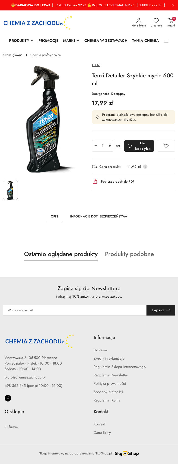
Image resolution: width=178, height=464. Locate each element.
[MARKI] (71, 41)
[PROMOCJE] (48, 41)
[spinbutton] (102, 145)
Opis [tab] (54, 216)
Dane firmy (102, 432)
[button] (166, 41)
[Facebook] (8, 398)
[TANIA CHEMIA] (145, 41)
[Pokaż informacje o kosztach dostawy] (145, 166)
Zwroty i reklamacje (109, 358)
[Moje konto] (139, 22)
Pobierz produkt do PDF (113, 181)
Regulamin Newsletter (111, 375)
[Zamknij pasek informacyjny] (173, 5)
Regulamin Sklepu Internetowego (120, 366)
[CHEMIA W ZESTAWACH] (105, 41)
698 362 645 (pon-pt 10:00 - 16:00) (33, 385)
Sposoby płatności (108, 392)
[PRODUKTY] (21, 41)
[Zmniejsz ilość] (95, 145)
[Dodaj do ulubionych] (166, 146)
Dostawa (100, 350)
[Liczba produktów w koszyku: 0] (171, 22)
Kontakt (99, 424)
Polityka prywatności (110, 383)
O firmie (11, 427)
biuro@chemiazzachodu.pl (25, 377)
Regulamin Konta (107, 400)
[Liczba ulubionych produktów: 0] (156, 22)
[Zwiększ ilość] (109, 145)
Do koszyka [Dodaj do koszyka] (139, 146)
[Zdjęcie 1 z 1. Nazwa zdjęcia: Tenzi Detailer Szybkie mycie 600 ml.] (10, 190)
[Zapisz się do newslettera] (75, 310)
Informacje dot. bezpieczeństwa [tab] (98, 216)
